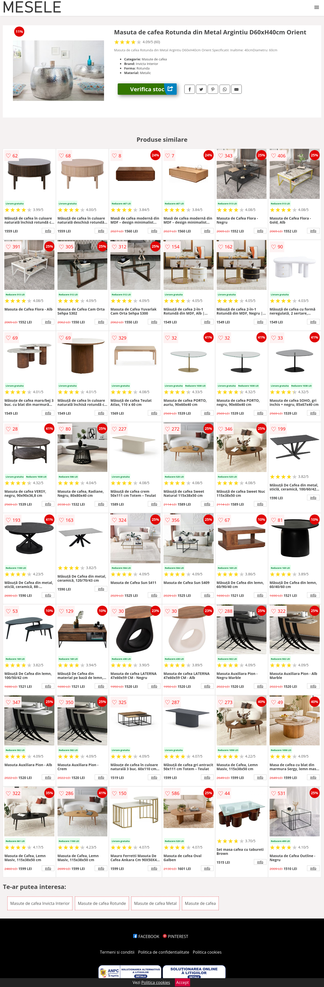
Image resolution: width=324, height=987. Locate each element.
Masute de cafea (200, 903)
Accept (182, 982)
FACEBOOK (146, 936)
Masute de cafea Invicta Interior (40, 903)
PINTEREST (175, 936)
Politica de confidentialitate (163, 952)
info (48, 230)
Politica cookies (207, 952)
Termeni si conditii (117, 952)
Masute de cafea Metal (155, 903)
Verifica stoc (153, 89)
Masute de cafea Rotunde (102, 903)
